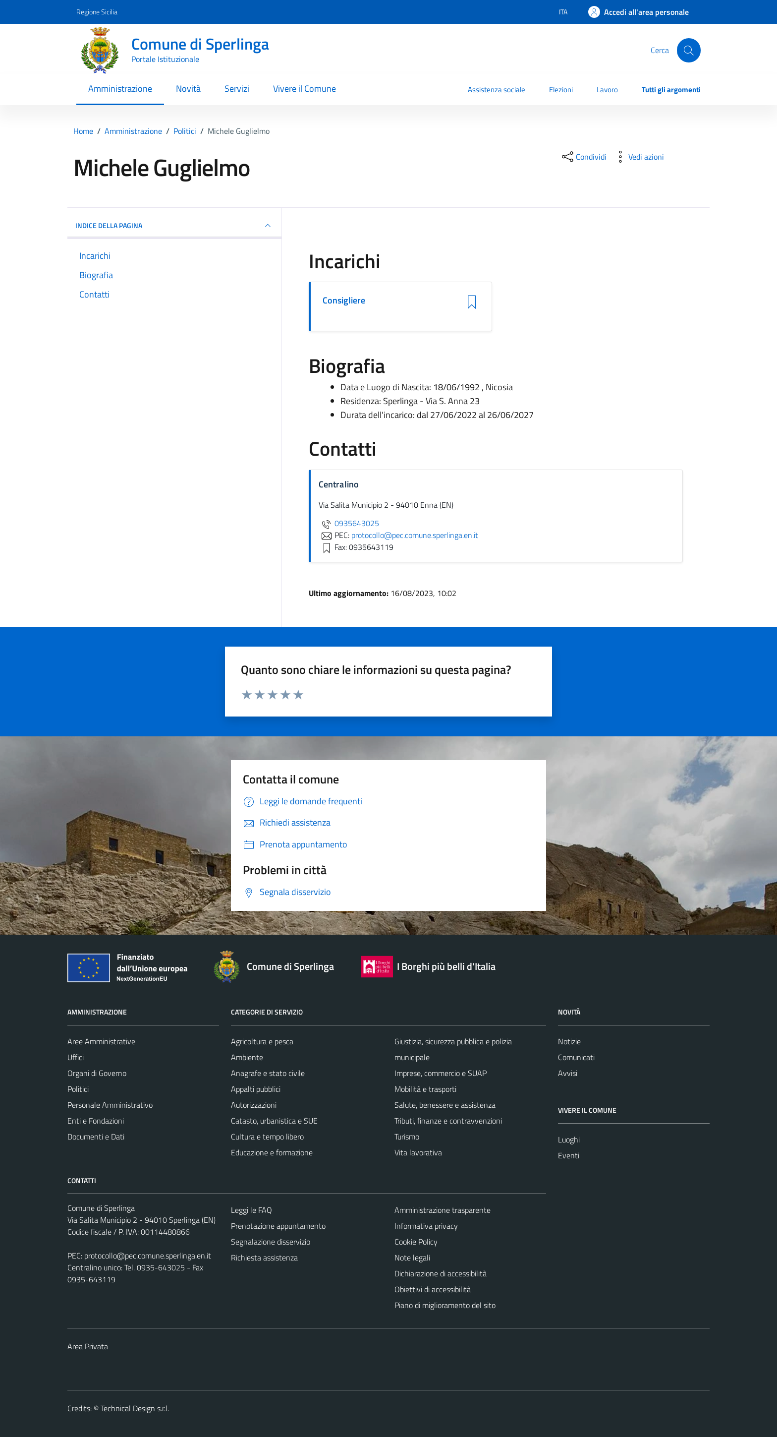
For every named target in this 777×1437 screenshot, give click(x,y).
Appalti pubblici (255, 1089)
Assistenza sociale (496, 89)
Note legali (412, 1257)
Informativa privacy (426, 1226)
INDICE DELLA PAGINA (174, 226)
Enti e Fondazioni (95, 1121)
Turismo (406, 1136)
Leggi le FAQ (251, 1210)
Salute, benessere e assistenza (445, 1105)
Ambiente (247, 1057)
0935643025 (349, 523)
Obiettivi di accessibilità (432, 1289)
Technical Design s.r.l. (135, 1408)
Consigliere (344, 300)
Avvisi (567, 1073)
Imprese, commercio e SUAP (440, 1073)
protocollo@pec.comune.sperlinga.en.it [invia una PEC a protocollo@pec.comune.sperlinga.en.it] (414, 535)
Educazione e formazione (272, 1152)
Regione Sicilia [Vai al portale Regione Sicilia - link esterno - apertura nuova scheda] (96, 11)
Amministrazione (120, 88)
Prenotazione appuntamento (278, 1226)
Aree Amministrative (101, 1041)
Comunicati (576, 1057)
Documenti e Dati (95, 1136)
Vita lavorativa (418, 1152)
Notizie (569, 1041)
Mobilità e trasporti (425, 1089)
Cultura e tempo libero (267, 1136)
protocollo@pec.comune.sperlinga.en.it (147, 1255)
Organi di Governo (96, 1073)
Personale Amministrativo (110, 1105)
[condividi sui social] (583, 157)
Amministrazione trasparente (442, 1210)
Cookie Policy (416, 1242)
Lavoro (607, 89)
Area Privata (87, 1346)
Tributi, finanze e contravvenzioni (448, 1121)
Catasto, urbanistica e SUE (274, 1121)
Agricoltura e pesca (262, 1041)
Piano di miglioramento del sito (445, 1305)
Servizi (236, 88)
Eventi (568, 1155)
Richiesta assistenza (264, 1257)
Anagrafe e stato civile (268, 1073)
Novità (188, 88)
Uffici (75, 1057)
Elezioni (561, 89)
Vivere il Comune (304, 88)
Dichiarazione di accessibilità (440, 1273)
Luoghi (569, 1139)
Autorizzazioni (254, 1105)
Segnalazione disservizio (270, 1242)
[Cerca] (689, 50)
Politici (78, 1089)
